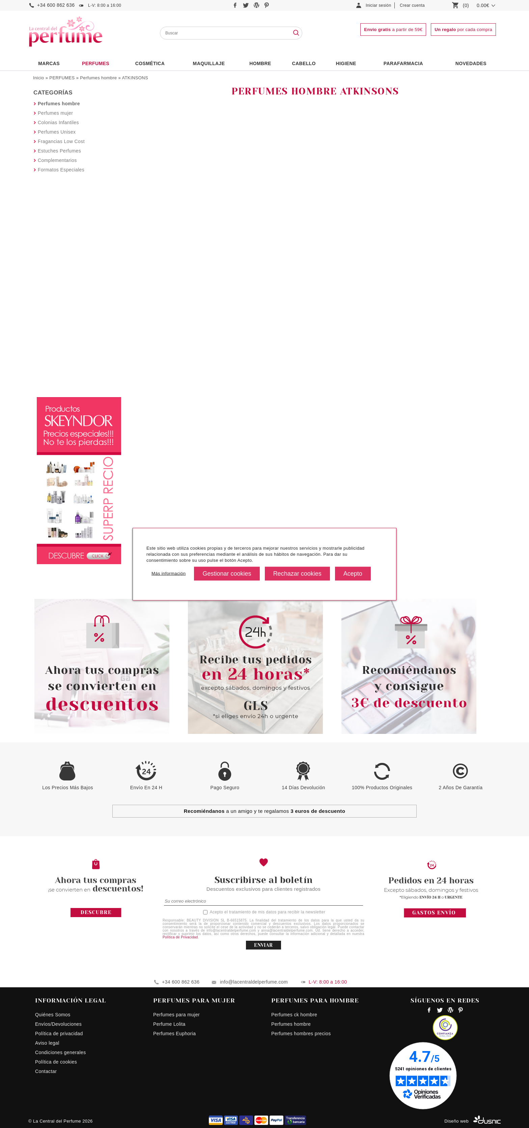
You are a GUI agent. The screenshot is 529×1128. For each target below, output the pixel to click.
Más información (168, 573)
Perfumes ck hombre (294, 1014)
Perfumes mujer (55, 113)
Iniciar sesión (378, 5)
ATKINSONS (135, 77)
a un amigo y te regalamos (264, 811)
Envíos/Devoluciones (58, 1024)
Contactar (46, 1071)
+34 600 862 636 (56, 5)
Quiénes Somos (53, 1014)
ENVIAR (263, 945)
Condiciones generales (60, 1052)
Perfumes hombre (98, 77)
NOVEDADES (470, 63)
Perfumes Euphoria (174, 1033)
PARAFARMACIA (403, 63)
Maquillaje (209, 63)
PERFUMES (95, 63)
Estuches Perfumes (59, 151)
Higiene (346, 63)
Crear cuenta (412, 5)
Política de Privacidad (180, 937)
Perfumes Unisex (57, 132)
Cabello (303, 63)
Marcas (49, 63)
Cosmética (150, 63)
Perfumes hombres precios (301, 1033)
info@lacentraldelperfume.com (254, 982)
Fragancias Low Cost (61, 141)
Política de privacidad (59, 1033)
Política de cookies (56, 1062)
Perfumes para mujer (176, 1014)
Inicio (38, 77)
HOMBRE (260, 63)
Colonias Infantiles (58, 122)
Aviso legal (47, 1043)
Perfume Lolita (169, 1024)
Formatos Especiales (61, 169)
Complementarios (57, 160)
